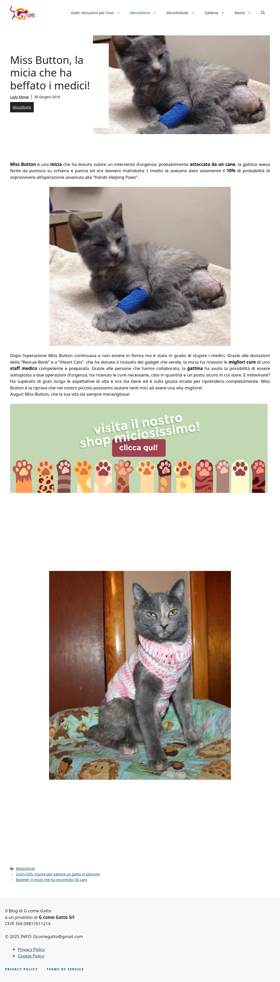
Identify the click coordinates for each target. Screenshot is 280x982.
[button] (263, 12)
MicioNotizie (183, 12)
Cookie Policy (31, 956)
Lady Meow (19, 96)
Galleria (217, 12)
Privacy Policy (31, 949)
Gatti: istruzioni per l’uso (98, 12)
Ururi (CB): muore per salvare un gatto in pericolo (58, 874)
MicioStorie (145, 12)
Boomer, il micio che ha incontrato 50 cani (51, 879)
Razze (245, 12)
